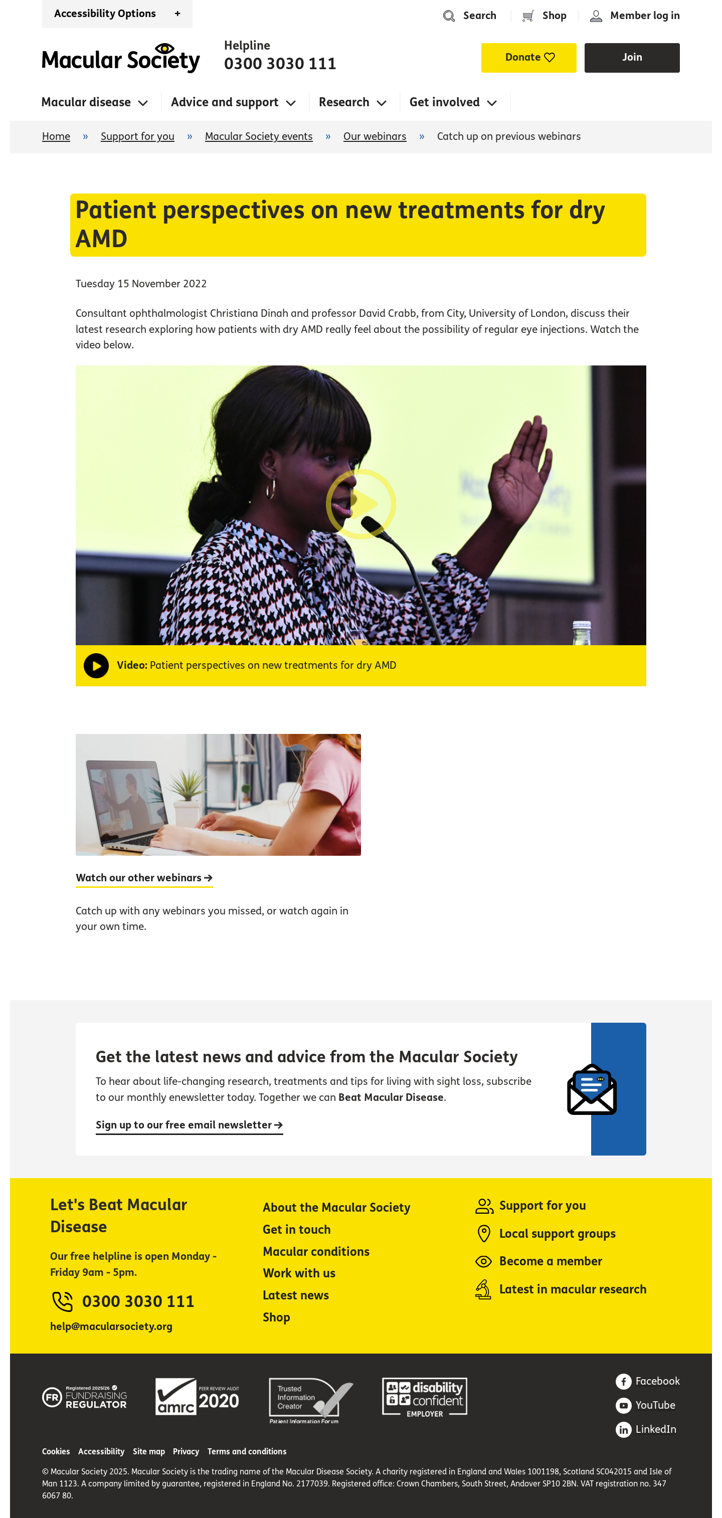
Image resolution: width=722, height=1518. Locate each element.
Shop (555, 16)
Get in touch (297, 1230)
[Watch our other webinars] (218, 844)
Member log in (645, 16)
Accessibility (101, 1451)
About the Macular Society (337, 1208)
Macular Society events (259, 136)
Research (344, 102)
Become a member (550, 1261)
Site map (149, 1451)
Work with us (299, 1273)
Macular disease (86, 102)
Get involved (445, 102)
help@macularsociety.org (111, 1326)
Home (121, 58)
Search (479, 16)
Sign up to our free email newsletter (189, 1125)
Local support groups (557, 1234)
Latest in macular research (573, 1289)
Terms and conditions (247, 1451)
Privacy (186, 1451)
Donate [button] (523, 57)
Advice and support (225, 102)
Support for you (137, 136)
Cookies (56, 1451)
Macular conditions (316, 1252)
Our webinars (375, 136)
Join (632, 57)
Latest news (296, 1295)
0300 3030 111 (280, 64)
